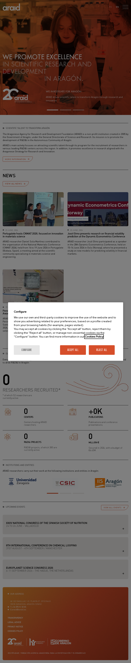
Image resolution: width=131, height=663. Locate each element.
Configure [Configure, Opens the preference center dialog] (26, 350)
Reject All (101, 350)
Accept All (72, 350)
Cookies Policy (94, 336)
